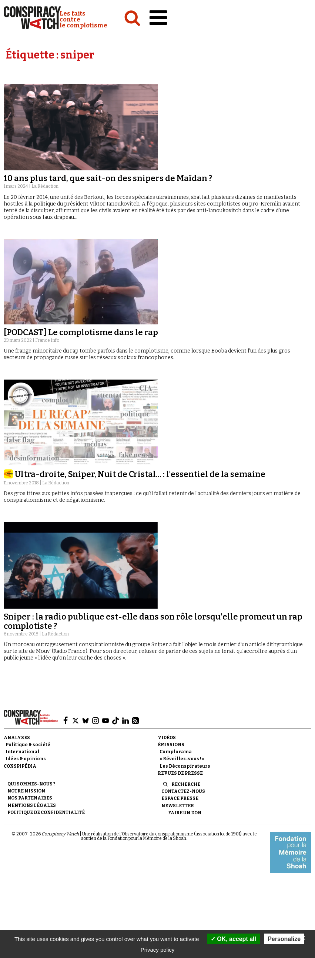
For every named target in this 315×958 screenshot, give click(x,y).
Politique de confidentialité (46, 812)
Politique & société (28, 744)
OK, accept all (233, 939)
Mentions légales (31, 805)
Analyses (17, 737)
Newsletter (177, 805)
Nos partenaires (29, 798)
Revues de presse (180, 773)
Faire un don (184, 812)
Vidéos (167, 737)
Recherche (185, 784)
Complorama (176, 751)
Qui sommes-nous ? (31, 784)
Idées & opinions (26, 758)
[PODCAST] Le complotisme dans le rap (81, 332)
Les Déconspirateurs (185, 766)
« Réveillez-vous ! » (182, 758)
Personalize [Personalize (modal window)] (284, 939)
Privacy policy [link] (158, 950)
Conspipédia (20, 766)
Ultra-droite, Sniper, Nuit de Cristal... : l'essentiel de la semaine (140, 474)
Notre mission (26, 791)
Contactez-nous (183, 791)
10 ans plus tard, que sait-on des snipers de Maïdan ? (108, 178)
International (22, 751)
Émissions (171, 744)
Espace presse (179, 798)
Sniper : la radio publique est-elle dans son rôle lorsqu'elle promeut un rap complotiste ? (153, 621)
